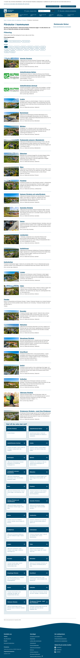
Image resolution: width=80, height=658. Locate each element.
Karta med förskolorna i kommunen (62, 26)
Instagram (57, 649)
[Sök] (53, 11)
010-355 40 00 (7, 638)
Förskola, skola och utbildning (14, 20)
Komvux (32, 649)
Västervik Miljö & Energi (40, 656)
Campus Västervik (34, 652)
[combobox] (44, 11)
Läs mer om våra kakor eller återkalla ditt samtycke (16, 3)
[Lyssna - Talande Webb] (30, 11)
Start (5, 20)
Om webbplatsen (58, 636)
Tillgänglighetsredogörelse (60, 638)
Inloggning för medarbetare (60, 640)
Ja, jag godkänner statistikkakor (52, 6)
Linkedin (57, 652)
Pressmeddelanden (34, 645)
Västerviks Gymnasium (35, 647)
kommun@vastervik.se (9, 643)
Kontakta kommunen (35, 636)
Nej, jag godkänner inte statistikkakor (68, 6)
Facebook (57, 647)
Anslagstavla (33, 643)
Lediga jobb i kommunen (35, 640)
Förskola (24, 20)
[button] (11, 15)
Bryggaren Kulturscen (35, 654)
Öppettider (32, 638)
